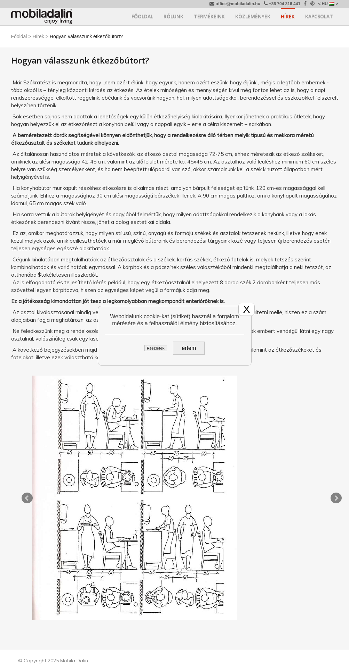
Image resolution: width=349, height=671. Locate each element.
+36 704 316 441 (282, 3)
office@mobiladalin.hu (234, 3)
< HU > (328, 3)
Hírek (288, 16)
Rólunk (173, 16)
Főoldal (142, 16)
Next (336, 498)
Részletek (156, 348)
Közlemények (252, 16)
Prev (27, 498)
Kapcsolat (319, 16)
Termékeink (209, 16)
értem (189, 348)
